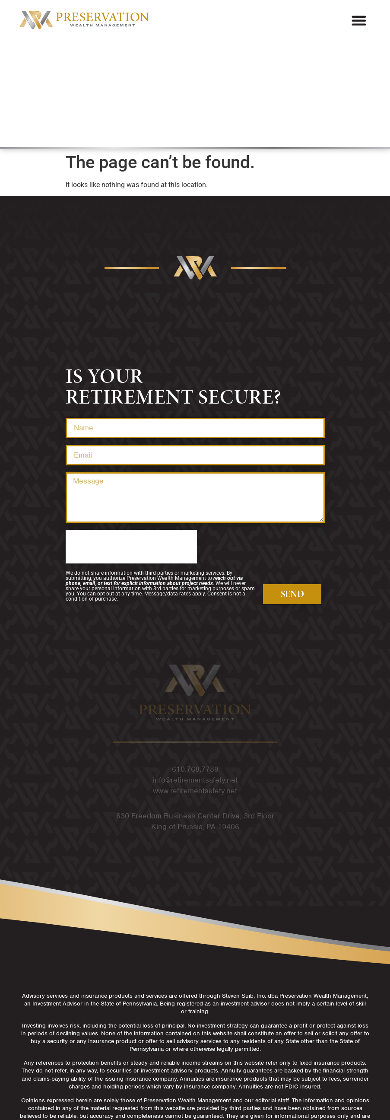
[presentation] (131, 440)
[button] (359, 20)
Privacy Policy (195, 1089)
